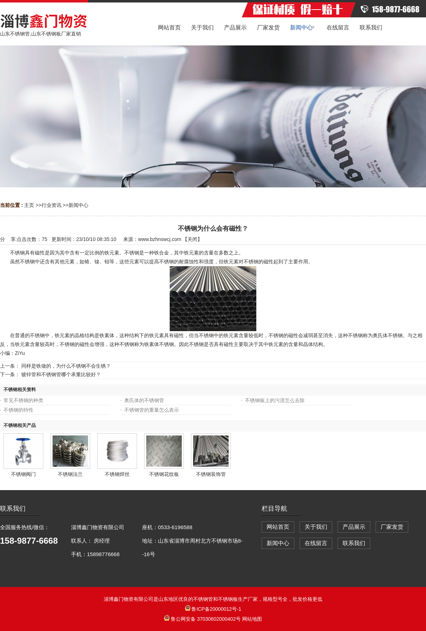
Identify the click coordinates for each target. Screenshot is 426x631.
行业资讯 (51, 205)
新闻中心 (78, 205)
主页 (29, 205)
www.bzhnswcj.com (159, 239)
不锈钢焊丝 (117, 474)
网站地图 (252, 619)
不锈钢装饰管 (211, 474)
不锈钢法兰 (70, 474)
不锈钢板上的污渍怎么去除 (275, 400)
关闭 (192, 239)
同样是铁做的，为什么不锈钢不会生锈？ (66, 366)
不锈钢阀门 (23, 474)
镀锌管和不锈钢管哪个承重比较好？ (61, 374)
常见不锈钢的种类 (23, 400)
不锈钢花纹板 (164, 474)
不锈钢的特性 (18, 410)
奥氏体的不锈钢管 (144, 400)
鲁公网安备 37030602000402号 (203, 619)
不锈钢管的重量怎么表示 (151, 410)
